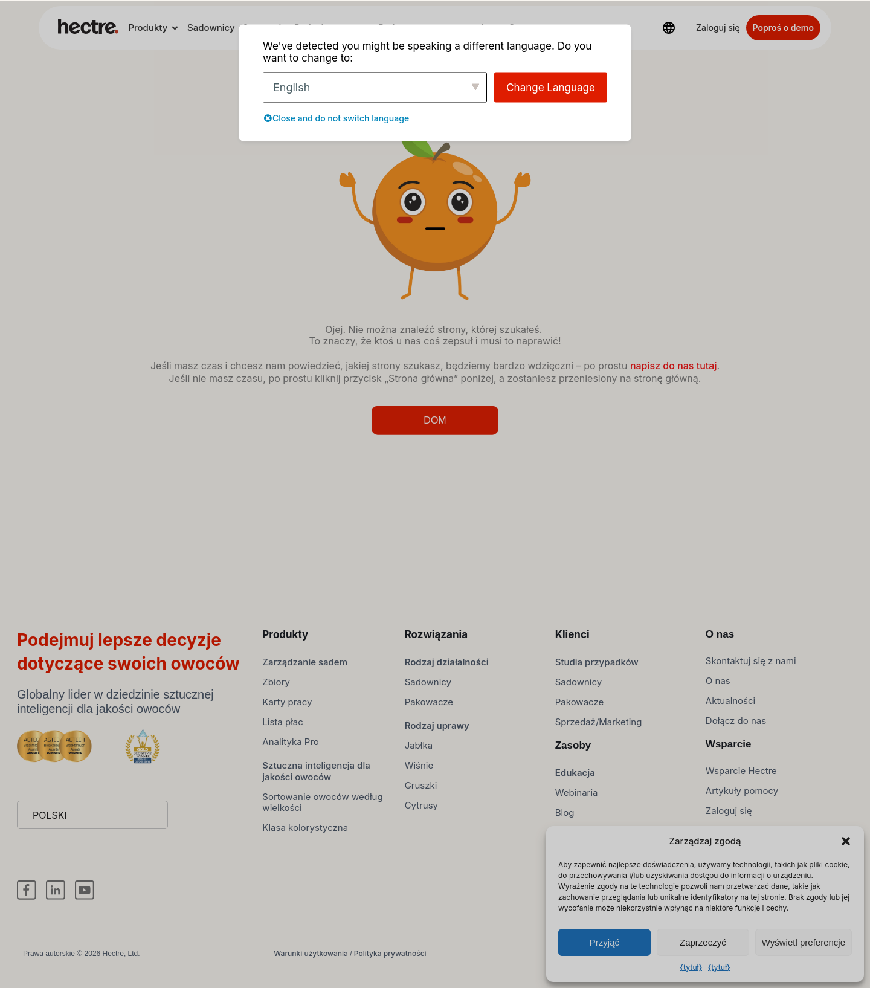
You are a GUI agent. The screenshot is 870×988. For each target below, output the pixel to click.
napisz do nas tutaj (673, 372)
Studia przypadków (597, 668)
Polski (50, 821)
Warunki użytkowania (311, 959)
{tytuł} (691, 967)
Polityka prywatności (390, 959)
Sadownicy (211, 27)
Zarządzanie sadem (304, 668)
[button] (846, 841)
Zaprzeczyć (703, 942)
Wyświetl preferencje (803, 942)
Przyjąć (604, 942)
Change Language (550, 87)
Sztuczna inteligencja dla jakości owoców (316, 777)
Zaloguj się (718, 27)
